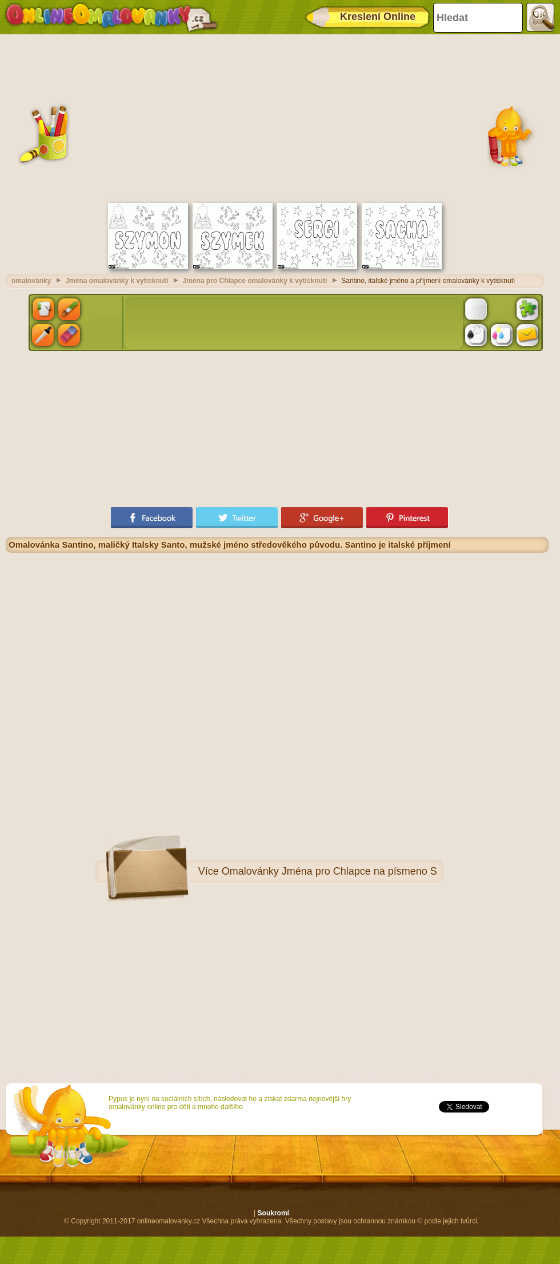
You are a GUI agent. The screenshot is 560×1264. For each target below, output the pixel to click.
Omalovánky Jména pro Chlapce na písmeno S (329, 871)
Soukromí (273, 1213)
